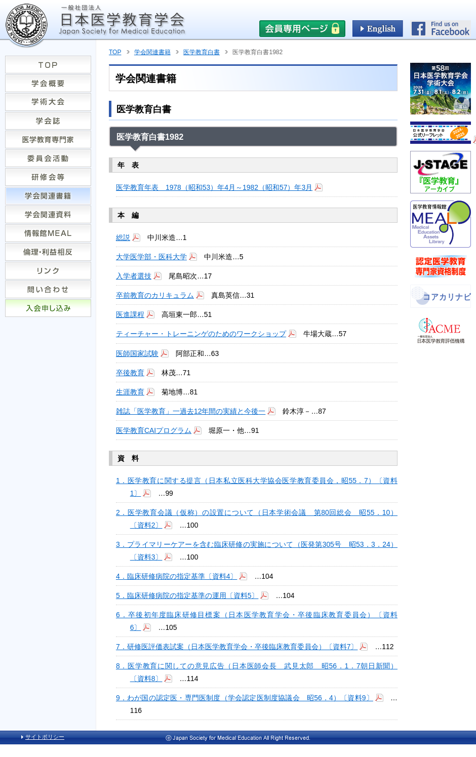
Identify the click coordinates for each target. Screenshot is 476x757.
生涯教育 (130, 392)
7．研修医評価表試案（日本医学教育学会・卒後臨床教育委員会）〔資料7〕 (237, 647)
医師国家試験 (137, 353)
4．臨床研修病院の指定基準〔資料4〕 (176, 576)
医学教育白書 (201, 52)
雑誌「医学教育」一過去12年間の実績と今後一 (190, 411)
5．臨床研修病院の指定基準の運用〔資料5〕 (187, 595)
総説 (123, 237)
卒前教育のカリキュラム (155, 295)
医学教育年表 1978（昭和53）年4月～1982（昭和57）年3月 (214, 187)
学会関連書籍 (152, 52)
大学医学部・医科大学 (151, 257)
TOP (115, 52)
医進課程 (130, 314)
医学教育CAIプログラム (153, 430)
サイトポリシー (44, 737)
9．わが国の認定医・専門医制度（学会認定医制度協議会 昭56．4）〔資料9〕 (244, 698)
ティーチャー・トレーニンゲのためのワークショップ (201, 334)
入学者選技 (133, 276)
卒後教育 (130, 373)
